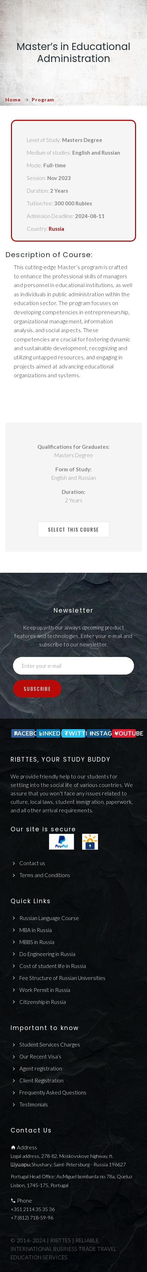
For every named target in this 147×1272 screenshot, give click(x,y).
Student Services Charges (49, 1044)
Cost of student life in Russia (52, 966)
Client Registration (41, 1080)
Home (12, 100)
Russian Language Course (49, 918)
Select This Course (73, 529)
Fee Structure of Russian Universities (62, 978)
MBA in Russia (35, 930)
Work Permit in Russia (44, 990)
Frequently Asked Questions (52, 1092)
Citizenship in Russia (42, 1002)
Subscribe (37, 688)
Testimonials (33, 1104)
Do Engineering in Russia (47, 954)
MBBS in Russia (36, 942)
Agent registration (40, 1068)
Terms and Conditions (44, 875)
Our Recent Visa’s (40, 1056)
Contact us (32, 863)
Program (43, 100)
